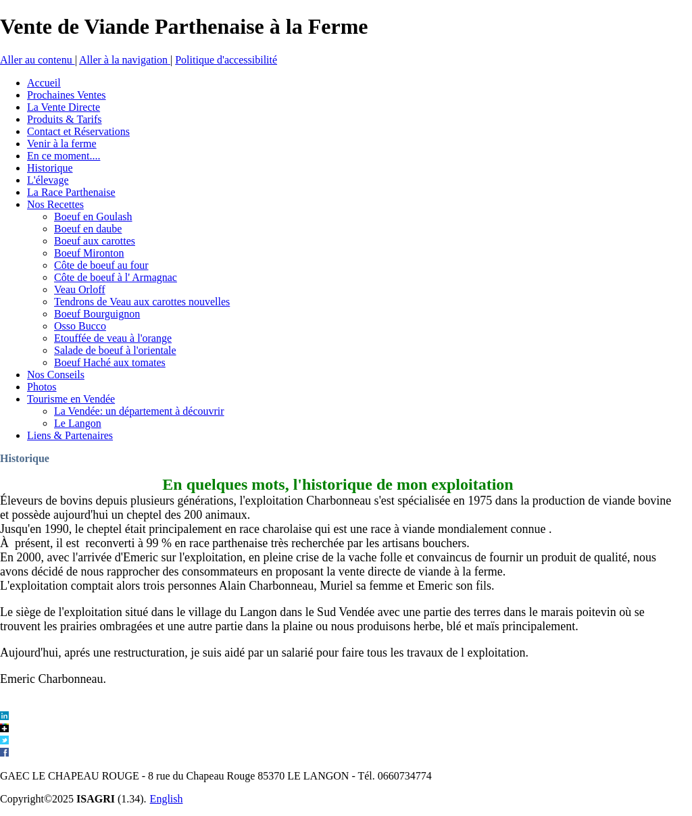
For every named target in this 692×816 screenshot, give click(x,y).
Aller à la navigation (124, 60)
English (166, 799)
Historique (24, 458)
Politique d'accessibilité (226, 60)
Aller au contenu (37, 60)
